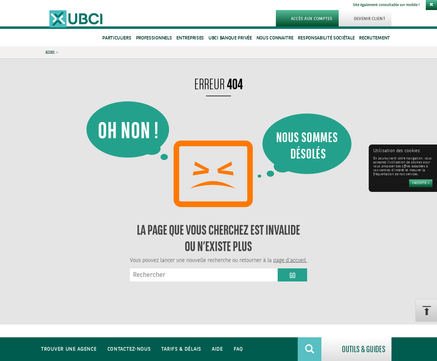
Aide (217, 349)
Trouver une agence (69, 349)
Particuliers (116, 38)
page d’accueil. (290, 260)
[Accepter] (420, 183)
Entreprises (190, 38)
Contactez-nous (129, 349)
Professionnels (154, 38)
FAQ (238, 349)
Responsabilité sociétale (326, 38)
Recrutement (374, 38)
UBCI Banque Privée (230, 38)
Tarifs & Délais (181, 349)
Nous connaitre (274, 38)
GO (293, 275)
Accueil (50, 52)
